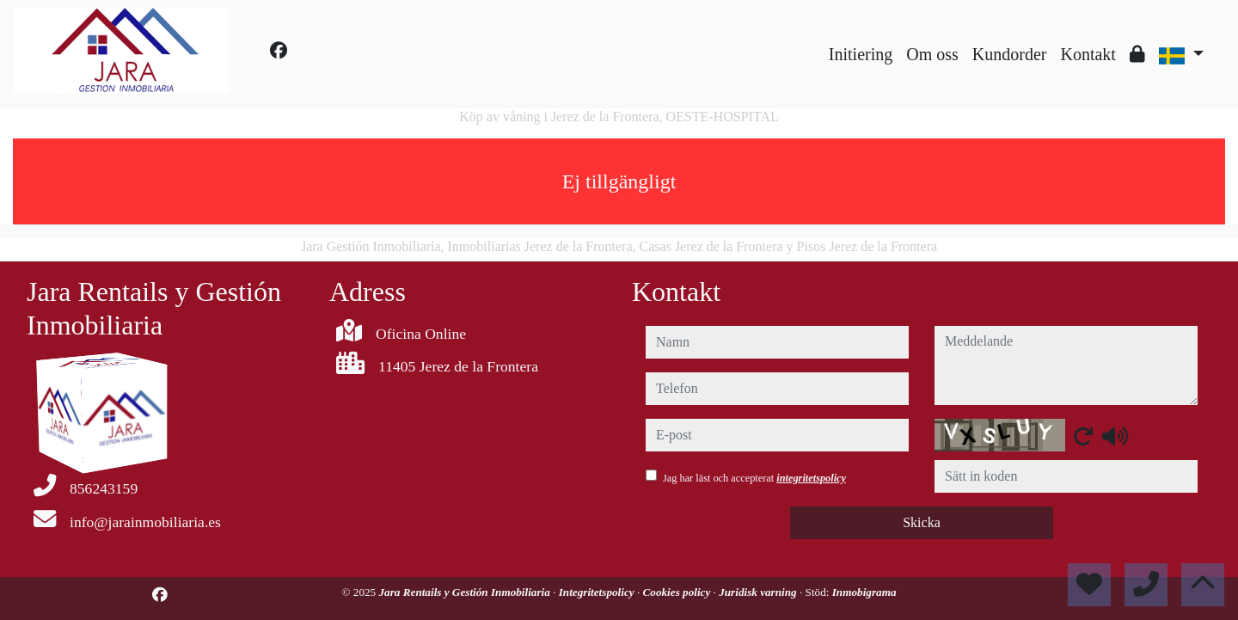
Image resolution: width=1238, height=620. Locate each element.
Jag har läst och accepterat (754, 478)
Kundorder (1009, 54)
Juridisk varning (759, 592)
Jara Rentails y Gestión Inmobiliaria (466, 592)
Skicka (922, 522)
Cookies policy (678, 592)
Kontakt (1087, 54)
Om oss (932, 54)
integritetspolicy (811, 478)
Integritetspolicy (598, 592)
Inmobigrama (864, 592)
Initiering (860, 54)
